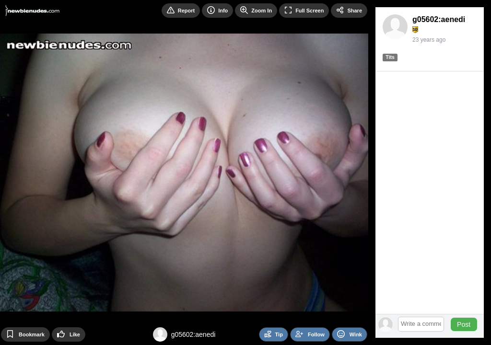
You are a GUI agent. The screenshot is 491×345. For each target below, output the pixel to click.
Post (463, 324)
